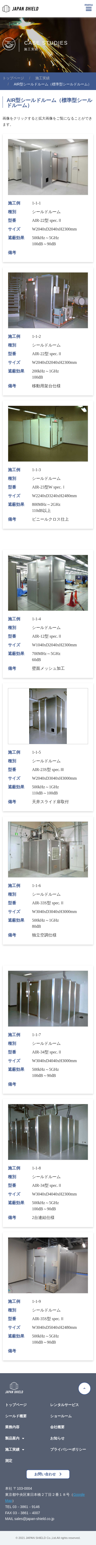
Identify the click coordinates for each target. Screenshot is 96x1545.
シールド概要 (16, 1416)
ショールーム (61, 1416)
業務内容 (12, 1427)
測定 (8, 1461)
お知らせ (57, 1438)
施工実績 (42, 78)
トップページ (16, 1405)
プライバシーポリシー (68, 1449)
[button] (89, 9)
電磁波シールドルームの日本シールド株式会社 (13, 78)
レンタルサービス (64, 1405)
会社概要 (57, 1427)
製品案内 (14, 1438)
